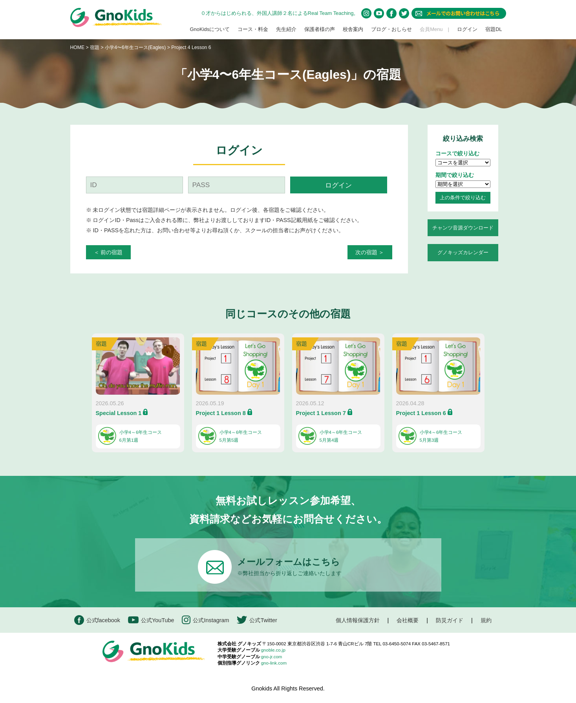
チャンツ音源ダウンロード (463, 228)
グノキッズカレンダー (462, 252)
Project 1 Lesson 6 (421, 413)
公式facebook (97, 620)
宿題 (94, 47)
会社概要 (408, 620)
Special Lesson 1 (119, 413)
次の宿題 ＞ (369, 252)
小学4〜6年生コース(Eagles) (136, 47)
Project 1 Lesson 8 (221, 413)
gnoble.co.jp (273, 650)
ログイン (467, 29)
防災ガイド (449, 620)
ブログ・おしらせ (391, 29)
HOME (77, 47)
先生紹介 (286, 29)
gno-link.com (274, 663)
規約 (486, 620)
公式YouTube (151, 620)
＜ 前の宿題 (108, 252)
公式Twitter (257, 620)
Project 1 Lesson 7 (321, 413)
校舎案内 (353, 29)
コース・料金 (253, 29)
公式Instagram (205, 620)
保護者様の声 (319, 29)
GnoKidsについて (210, 29)
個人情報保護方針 (358, 620)
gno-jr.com (271, 656)
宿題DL (493, 29)
